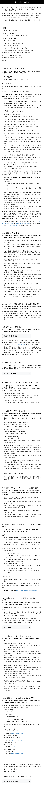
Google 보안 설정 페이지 (12, 225)
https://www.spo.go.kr (16, 746)
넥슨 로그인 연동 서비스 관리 (18, 344)
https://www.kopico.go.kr (17, 740)
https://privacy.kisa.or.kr (17, 733)
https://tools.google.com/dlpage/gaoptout (26, 590)
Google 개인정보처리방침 (22, 223)
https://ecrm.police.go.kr (17, 753)
